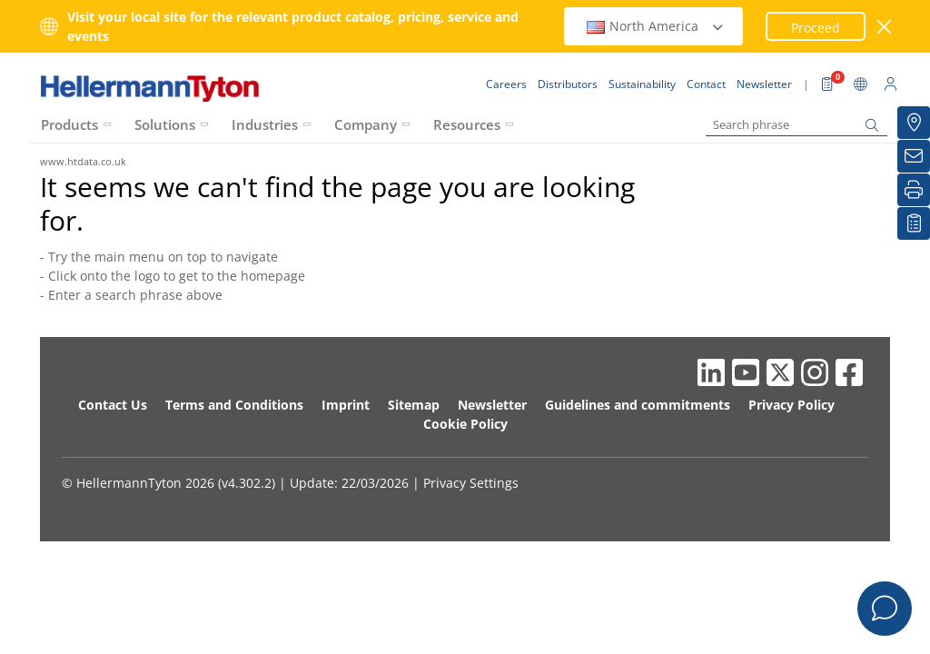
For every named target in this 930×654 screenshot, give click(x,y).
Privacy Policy (791, 404)
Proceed (815, 27)
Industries (265, 124)
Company (365, 124)
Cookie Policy (465, 423)
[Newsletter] (913, 156)
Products (69, 124)
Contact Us (112, 404)
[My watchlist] (913, 223)
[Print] (913, 189)
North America (656, 26)
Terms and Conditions (234, 404)
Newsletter (492, 404)
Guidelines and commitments (637, 404)
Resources (466, 124)
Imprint (346, 404)
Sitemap (414, 404)
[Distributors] (913, 122)
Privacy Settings (471, 482)
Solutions (164, 124)
